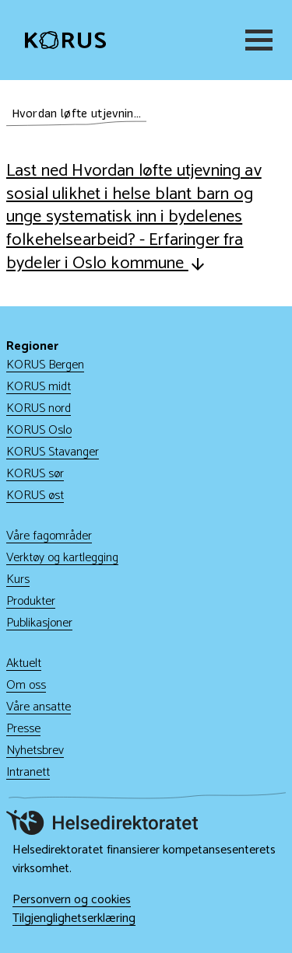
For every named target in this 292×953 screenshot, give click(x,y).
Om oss (26, 685)
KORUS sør (35, 473)
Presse (23, 728)
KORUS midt (38, 386)
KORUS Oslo (39, 430)
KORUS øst (35, 495)
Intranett (28, 772)
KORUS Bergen (45, 364)
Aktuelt (23, 663)
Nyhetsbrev (35, 750)
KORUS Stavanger (52, 452)
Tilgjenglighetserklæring (73, 918)
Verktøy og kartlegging (62, 557)
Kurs (18, 579)
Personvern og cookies (71, 900)
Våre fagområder (49, 535)
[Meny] (256, 40)
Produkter (30, 601)
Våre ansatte (38, 706)
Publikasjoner (39, 623)
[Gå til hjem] (65, 40)
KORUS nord (38, 408)
